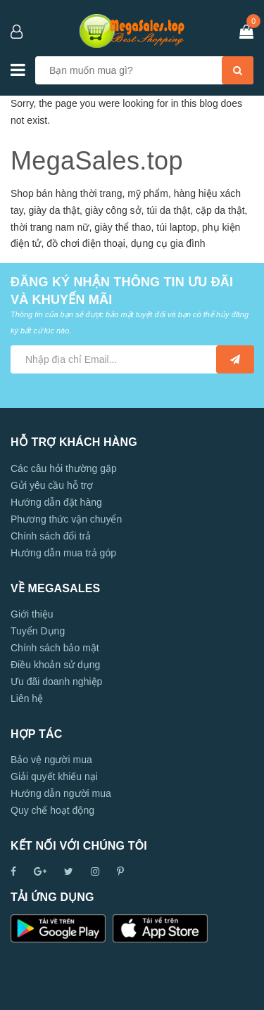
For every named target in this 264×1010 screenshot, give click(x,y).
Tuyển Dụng (38, 631)
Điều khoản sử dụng (55, 664)
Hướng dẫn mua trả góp (63, 552)
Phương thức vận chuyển (66, 519)
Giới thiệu (32, 614)
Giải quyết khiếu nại (54, 776)
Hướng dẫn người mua (61, 793)
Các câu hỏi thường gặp (64, 468)
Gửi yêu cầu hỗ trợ (52, 485)
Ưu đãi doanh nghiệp (56, 681)
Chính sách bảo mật (55, 647)
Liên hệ (27, 698)
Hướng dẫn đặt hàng (56, 502)
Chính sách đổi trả (51, 536)
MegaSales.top (97, 160)
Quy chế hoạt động (52, 810)
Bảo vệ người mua (51, 759)
